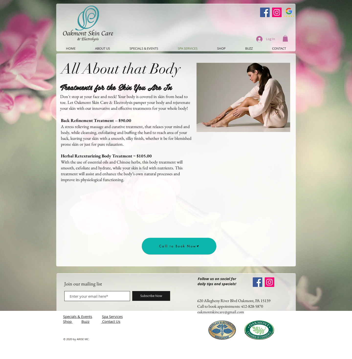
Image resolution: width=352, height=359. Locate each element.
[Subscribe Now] (151, 296)
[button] (285, 38)
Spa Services (112, 316)
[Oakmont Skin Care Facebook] (265, 12)
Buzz (85, 321)
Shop (68, 321)
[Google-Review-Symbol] (289, 12)
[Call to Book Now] (179, 246)
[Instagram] (277, 12)
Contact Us (111, 321)
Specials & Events (77, 316)
